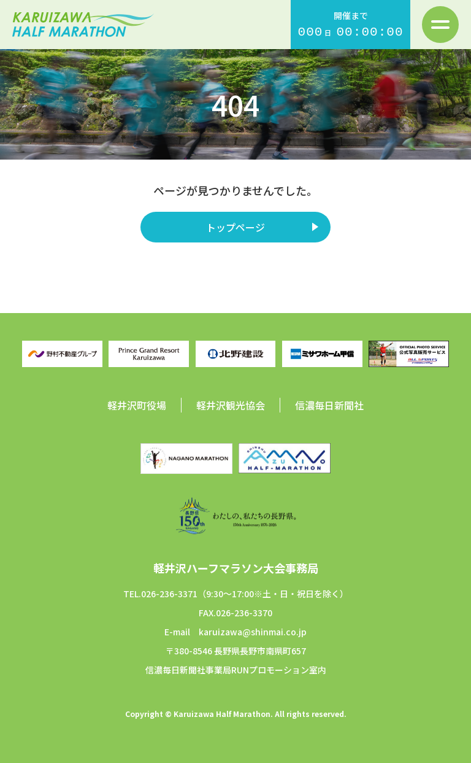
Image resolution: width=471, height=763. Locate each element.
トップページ (235, 227)
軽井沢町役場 (136, 405)
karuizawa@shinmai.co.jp (253, 632)
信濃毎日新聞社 (329, 405)
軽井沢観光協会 (230, 405)
